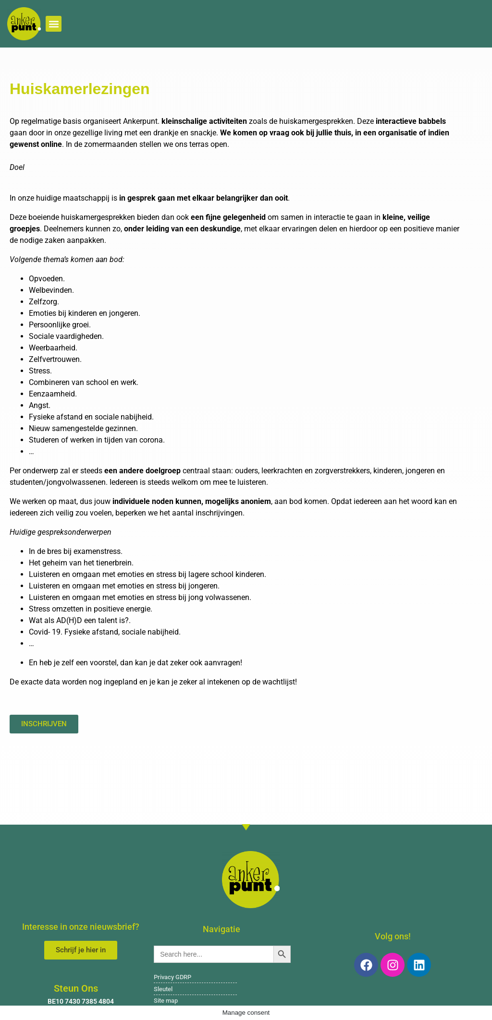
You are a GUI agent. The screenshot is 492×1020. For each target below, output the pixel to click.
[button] (54, 24)
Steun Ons (76, 988)
